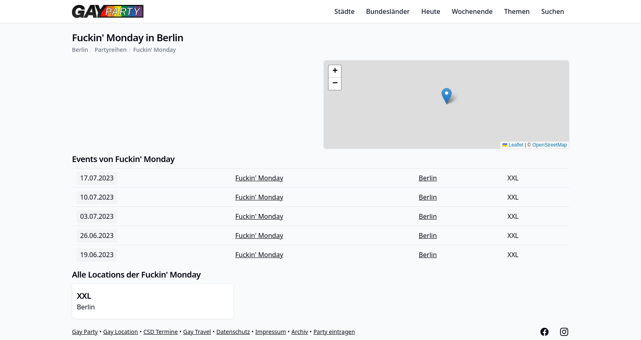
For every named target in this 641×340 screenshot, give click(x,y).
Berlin (80, 49)
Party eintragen (334, 332)
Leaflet (512, 145)
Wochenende (472, 11)
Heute (431, 11)
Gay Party (85, 332)
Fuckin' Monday (154, 49)
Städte (344, 11)
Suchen (552, 11)
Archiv (299, 332)
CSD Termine (160, 332)
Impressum (271, 332)
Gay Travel (197, 332)
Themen (517, 11)
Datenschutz (233, 332)
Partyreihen (110, 49)
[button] (447, 96)
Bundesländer (388, 11)
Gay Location (120, 332)
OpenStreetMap (549, 145)
